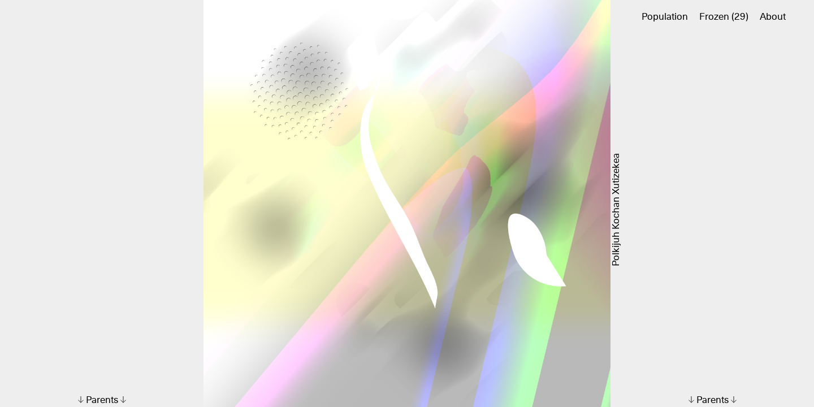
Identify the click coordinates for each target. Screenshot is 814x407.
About (773, 17)
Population (665, 17)
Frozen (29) (723, 17)
